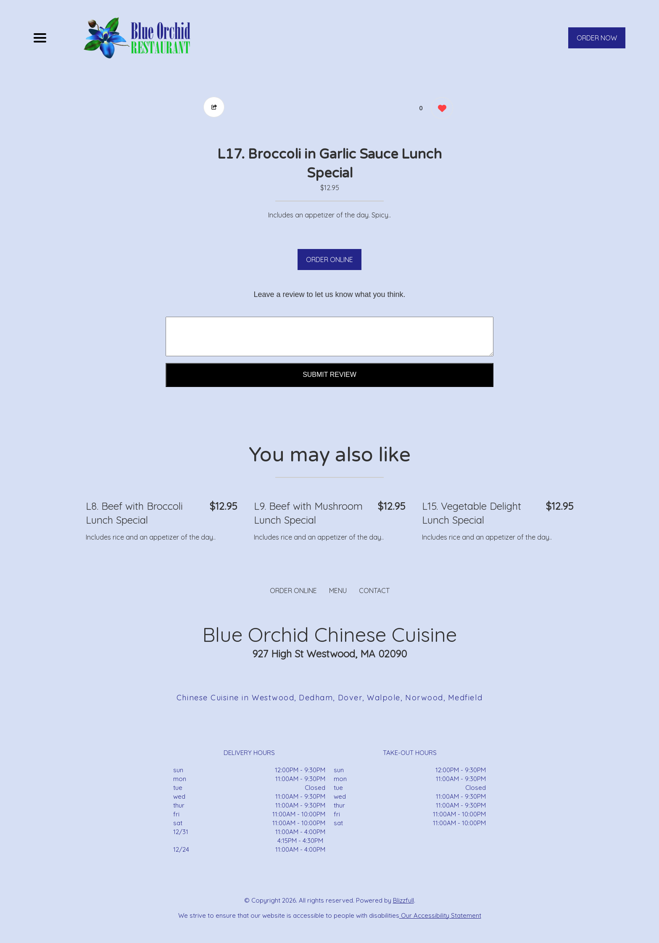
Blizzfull (403, 900)
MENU (338, 590)
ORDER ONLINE (329, 259)
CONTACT (374, 590)
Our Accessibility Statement (440, 915)
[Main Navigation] (40, 37)
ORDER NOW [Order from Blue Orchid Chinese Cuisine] (597, 38)
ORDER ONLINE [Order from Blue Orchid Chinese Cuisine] (293, 590)
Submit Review (329, 374)
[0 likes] (439, 109)
